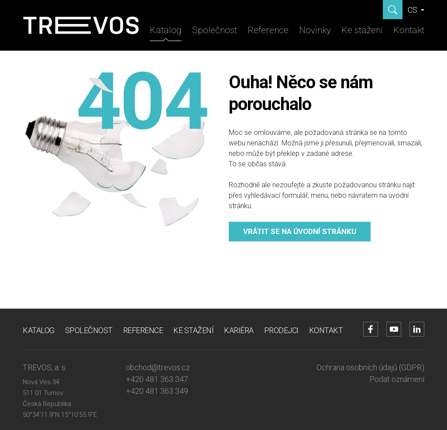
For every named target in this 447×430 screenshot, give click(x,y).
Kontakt (408, 30)
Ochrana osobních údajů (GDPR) (370, 367)
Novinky (315, 30)
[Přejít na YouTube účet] (393, 329)
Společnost (214, 30)
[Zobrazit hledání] (392, 9)
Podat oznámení (396, 379)
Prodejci (281, 330)
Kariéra (239, 330)
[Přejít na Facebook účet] (370, 329)
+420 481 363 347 (157, 379)
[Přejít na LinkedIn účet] (416, 329)
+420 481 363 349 (157, 391)
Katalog (166, 30)
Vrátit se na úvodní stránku (299, 231)
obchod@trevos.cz (158, 367)
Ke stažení (362, 30)
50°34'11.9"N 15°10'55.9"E (60, 415)
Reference (268, 30)
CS (413, 9)
